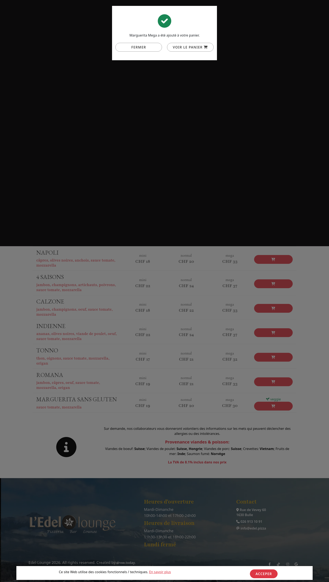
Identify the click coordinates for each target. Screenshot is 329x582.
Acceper (264, 574)
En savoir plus (160, 572)
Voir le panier (190, 47)
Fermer (138, 47)
